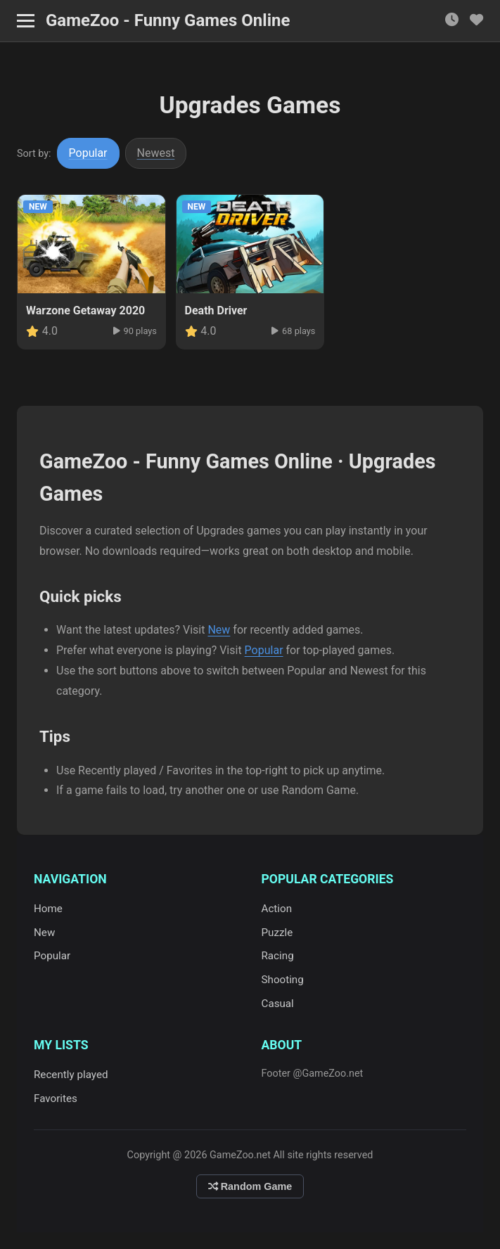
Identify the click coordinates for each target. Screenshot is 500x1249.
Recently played (71, 1074)
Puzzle (277, 932)
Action (277, 908)
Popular (88, 153)
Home (48, 908)
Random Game (250, 1186)
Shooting (283, 979)
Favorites (55, 1098)
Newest (156, 153)
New (218, 629)
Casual (278, 1003)
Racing (278, 955)
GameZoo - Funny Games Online (168, 20)
